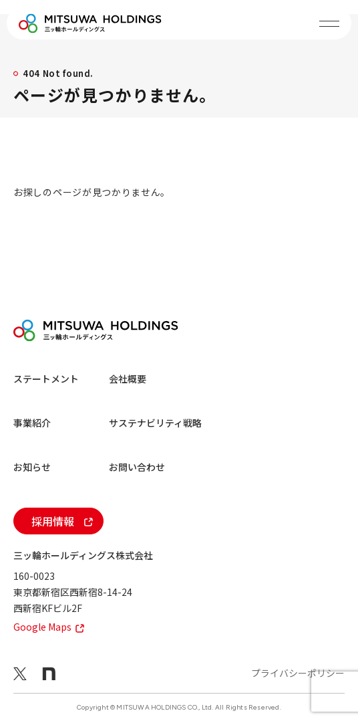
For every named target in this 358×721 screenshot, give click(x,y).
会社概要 (127, 378)
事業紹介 (32, 422)
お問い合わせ (137, 467)
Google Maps (48, 626)
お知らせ (32, 467)
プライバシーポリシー (298, 673)
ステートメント (46, 378)
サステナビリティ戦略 (155, 422)
